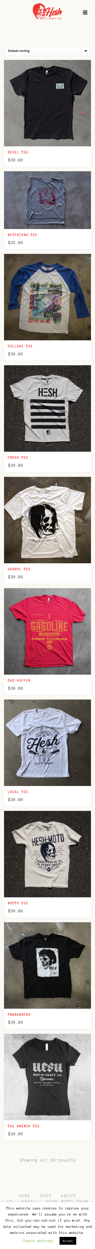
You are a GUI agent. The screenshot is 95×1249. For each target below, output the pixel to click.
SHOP (46, 1196)
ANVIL (29, 1202)
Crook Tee (18, 457)
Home (38, 36)
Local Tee (18, 792)
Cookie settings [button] (38, 1241)
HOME (25, 1196)
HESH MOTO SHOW (67, 1202)
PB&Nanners (19, 1014)
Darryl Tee (19, 569)
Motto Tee (18, 903)
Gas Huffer (19, 680)
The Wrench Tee (24, 1126)
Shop (48, 36)
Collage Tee (20, 346)
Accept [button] (68, 1240)
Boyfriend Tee (22, 235)
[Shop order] (47, 51)
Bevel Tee (18, 152)
